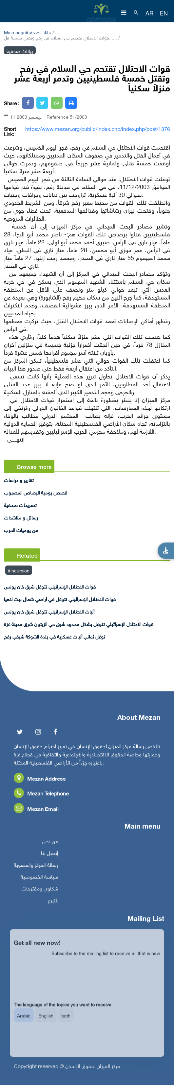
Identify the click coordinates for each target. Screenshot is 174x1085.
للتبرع (53, 905)
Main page (15, 32)
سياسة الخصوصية (39, 881)
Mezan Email (36, 813)
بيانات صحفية (38, 32)
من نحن (50, 846)
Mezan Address (40, 783)
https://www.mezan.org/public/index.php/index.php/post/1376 (97, 128)
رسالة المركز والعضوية (36, 869)
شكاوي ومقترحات (40, 893)
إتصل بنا (49, 857)
